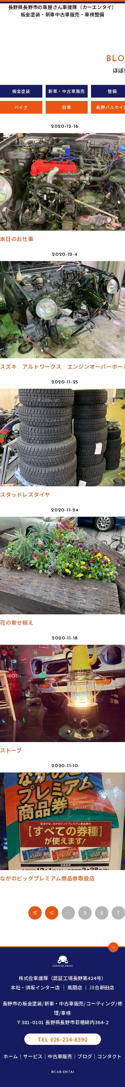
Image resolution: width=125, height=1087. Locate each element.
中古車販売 (60, 1056)
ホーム (10, 1056)
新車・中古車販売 (66, 91)
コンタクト (109, 1056)
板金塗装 (21, 91)
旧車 (66, 107)
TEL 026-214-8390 (63, 1039)
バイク (21, 107)
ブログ (84, 1056)
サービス (33, 1056)
